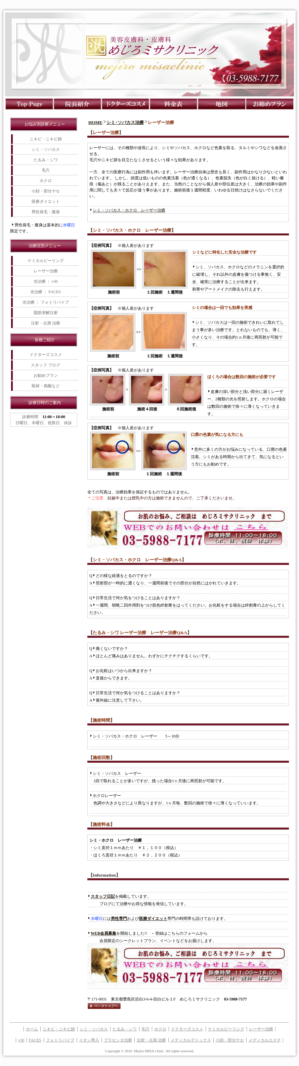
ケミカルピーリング (46, 260)
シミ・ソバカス (46, 149)
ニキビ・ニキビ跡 (46, 139)
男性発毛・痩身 (46, 212)
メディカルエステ (265, 1040)
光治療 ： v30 (46, 281)
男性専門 (119, 918)
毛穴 (46, 170)
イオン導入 (89, 1040)
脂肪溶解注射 (46, 312)
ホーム (32, 1029)
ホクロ (46, 180)
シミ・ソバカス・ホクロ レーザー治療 (129, 210)
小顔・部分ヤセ (46, 191)
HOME (95, 122)
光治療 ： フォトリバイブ (46, 302)
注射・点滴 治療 (45, 323)
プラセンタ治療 (118, 1040)
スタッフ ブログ (45, 365)
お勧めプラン (46, 375)
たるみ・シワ (46, 160)
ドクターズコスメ (46, 354)
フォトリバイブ (60, 1040)
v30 (21, 1040)
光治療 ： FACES (45, 292)
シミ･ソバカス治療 (125, 122)
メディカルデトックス (191, 1040)
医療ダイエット (46, 201)
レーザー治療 (46, 271)
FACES (35, 1040)
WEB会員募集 (103, 933)
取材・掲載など (46, 386)
